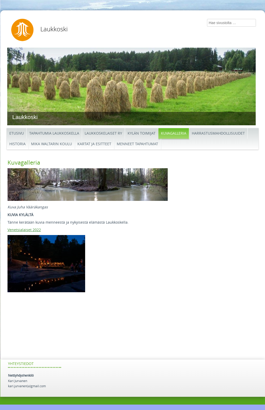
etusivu (16, 133)
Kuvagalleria (173, 133)
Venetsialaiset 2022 (24, 230)
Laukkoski (54, 29)
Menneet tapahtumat (137, 144)
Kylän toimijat (142, 133)
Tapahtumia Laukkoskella (54, 133)
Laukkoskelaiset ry (103, 133)
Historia (17, 144)
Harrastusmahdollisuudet (218, 133)
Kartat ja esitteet (94, 144)
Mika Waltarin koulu (51, 144)
